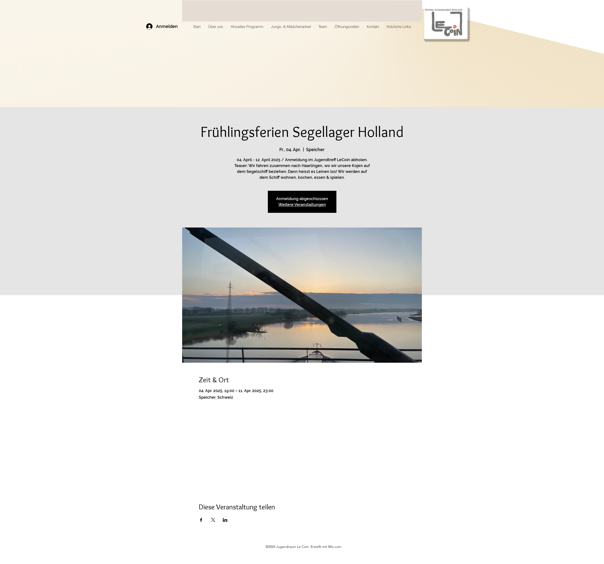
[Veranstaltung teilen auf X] (213, 520)
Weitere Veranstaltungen (302, 204)
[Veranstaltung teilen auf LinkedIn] (225, 520)
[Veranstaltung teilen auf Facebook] (201, 520)
